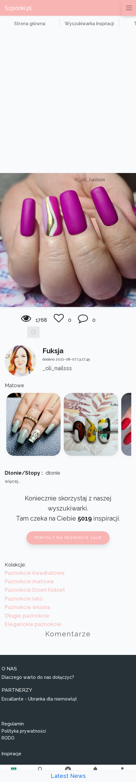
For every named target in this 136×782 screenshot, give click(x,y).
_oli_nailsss (57, 368)
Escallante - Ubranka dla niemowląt (39, 698)
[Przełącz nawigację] (129, 8)
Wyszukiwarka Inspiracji (89, 23)
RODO (8, 737)
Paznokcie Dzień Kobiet (35, 590)
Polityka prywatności (24, 731)
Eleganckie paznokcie (33, 624)
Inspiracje (11, 753)
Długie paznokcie (27, 615)
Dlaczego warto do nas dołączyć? (38, 677)
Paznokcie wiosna (27, 607)
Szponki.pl (18, 8)
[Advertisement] (68, 102)
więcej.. (12, 481)
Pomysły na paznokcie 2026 (68, 538)
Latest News (68, 776)
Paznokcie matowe (29, 581)
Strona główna (29, 23)
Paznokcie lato (24, 598)
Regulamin (13, 723)
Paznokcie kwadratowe (35, 573)
